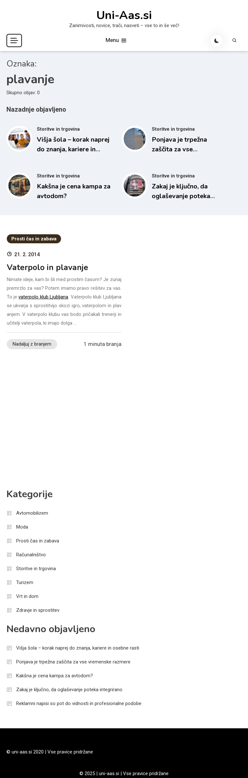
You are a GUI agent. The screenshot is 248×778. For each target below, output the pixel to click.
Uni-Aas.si (124, 15)
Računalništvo (31, 555)
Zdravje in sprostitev (37, 610)
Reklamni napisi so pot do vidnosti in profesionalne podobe (78, 703)
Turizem (24, 582)
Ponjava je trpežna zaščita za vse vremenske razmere (181, 149)
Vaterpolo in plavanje (47, 267)
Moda (22, 527)
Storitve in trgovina (58, 129)
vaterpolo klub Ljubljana (43, 297)
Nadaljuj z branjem (32, 344)
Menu (116, 40)
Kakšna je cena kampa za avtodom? (54, 676)
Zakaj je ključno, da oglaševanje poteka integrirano (181, 196)
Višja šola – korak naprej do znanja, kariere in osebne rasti (73, 149)
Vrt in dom (27, 596)
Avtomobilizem (32, 513)
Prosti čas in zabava (34, 239)
